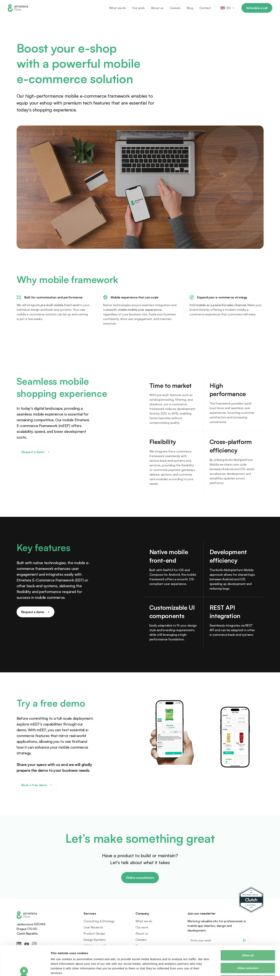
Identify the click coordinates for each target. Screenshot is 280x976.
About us (157, 8)
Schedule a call (256, 8)
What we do (117, 8)
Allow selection (247, 938)
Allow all (248, 925)
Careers (175, 8)
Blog (190, 8)
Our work (138, 8)
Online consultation (140, 878)
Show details (202, 968)
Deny (247, 950)
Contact (205, 8)
